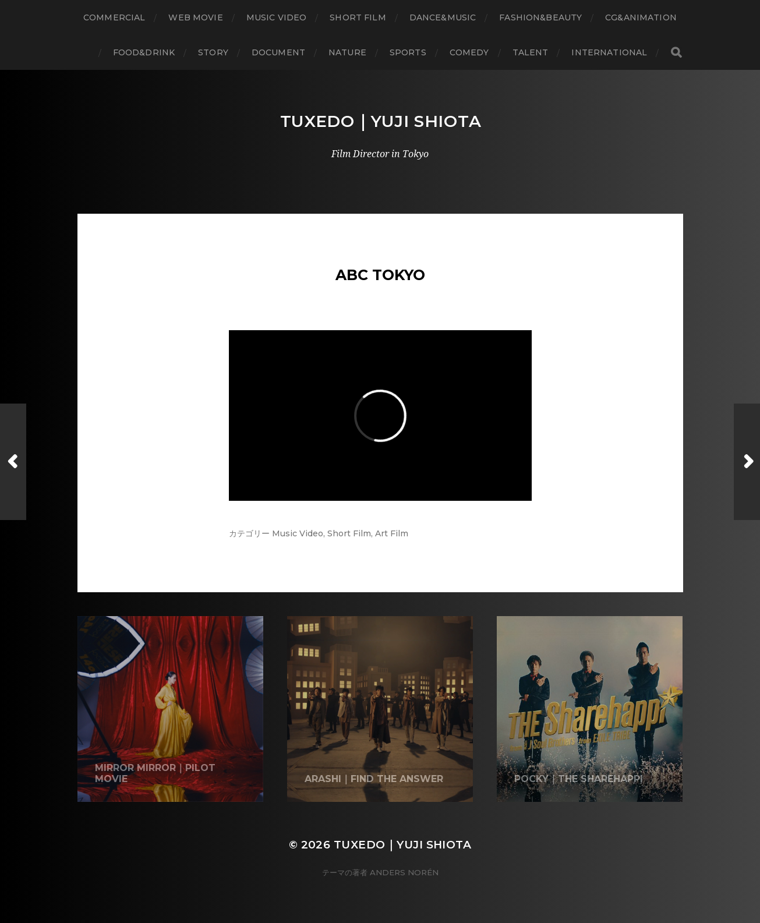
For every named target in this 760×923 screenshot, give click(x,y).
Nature (347, 52)
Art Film (391, 533)
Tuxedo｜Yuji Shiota (381, 121)
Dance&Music (442, 17)
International (609, 52)
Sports (408, 52)
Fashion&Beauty (540, 17)
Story (213, 52)
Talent (530, 52)
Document (278, 52)
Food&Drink (144, 52)
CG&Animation (641, 17)
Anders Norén (404, 872)
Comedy (469, 52)
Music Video (276, 17)
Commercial (114, 17)
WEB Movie (195, 17)
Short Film (358, 17)
